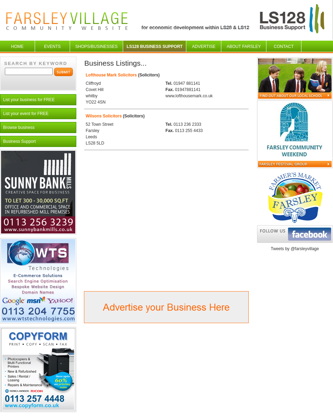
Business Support (19, 141)
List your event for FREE (26, 113)
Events (52, 46)
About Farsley (244, 46)
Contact (283, 46)
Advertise (204, 46)
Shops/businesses (96, 46)
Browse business (19, 127)
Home (17, 46)
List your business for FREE (29, 99)
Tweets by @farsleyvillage (295, 248)
